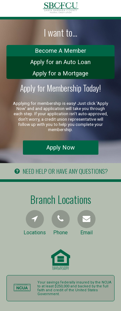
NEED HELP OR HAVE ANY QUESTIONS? (60, 171)
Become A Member (60, 50)
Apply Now (60, 147)
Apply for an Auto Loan (60, 62)
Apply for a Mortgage (60, 73)
